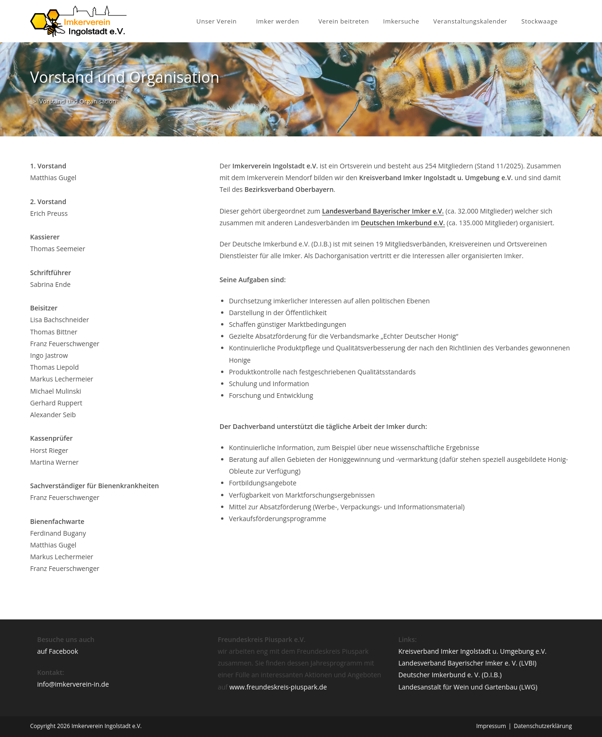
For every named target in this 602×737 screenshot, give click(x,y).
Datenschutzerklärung (543, 726)
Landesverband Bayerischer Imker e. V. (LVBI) (467, 662)
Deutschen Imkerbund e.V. (403, 222)
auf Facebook (57, 651)
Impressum (491, 726)
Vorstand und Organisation (77, 101)
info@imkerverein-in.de (73, 684)
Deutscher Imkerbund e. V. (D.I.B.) (450, 674)
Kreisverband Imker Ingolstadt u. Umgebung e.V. (472, 651)
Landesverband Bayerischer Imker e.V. (383, 210)
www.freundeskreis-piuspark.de (278, 686)
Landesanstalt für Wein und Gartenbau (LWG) (468, 686)
